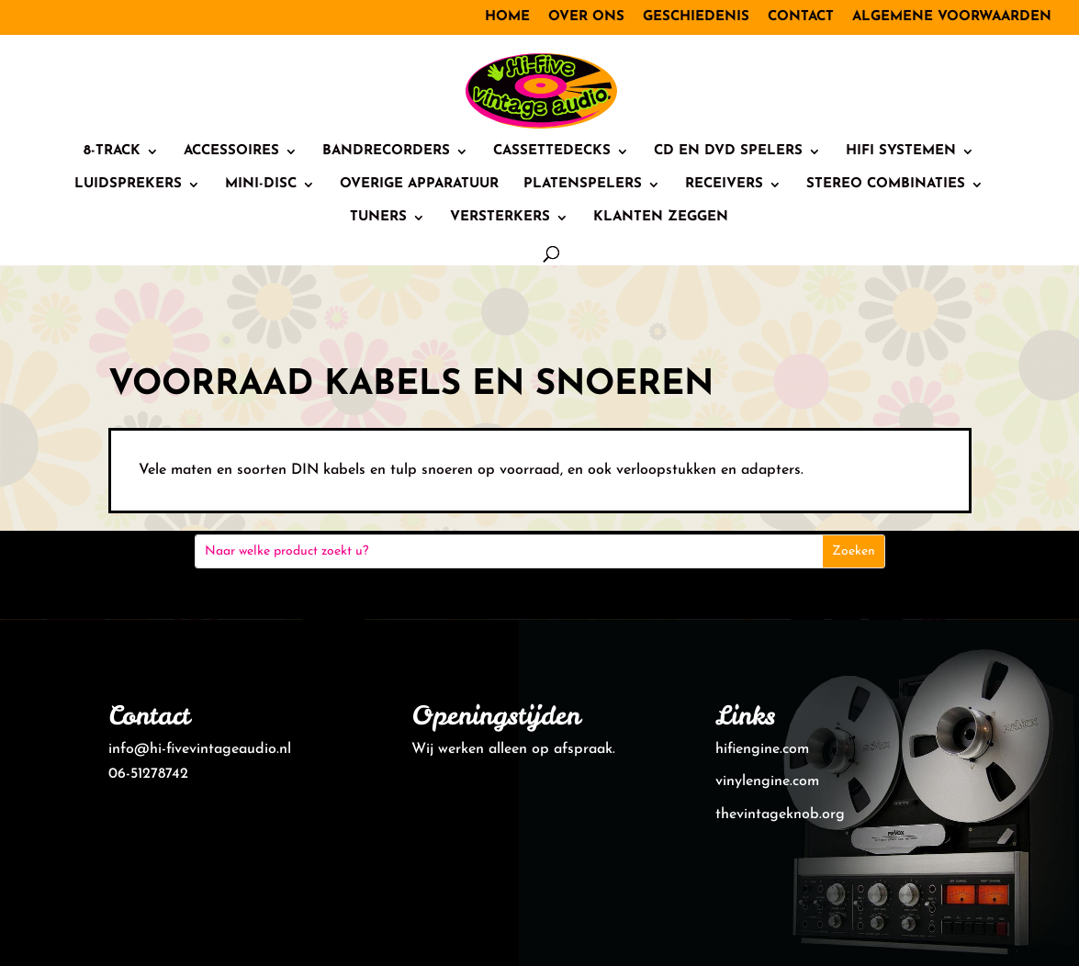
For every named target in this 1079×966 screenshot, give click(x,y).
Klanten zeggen (660, 217)
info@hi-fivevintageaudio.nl (199, 749)
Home (507, 17)
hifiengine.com (762, 749)
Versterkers (500, 217)
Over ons (586, 17)
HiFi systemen (901, 151)
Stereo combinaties (885, 184)
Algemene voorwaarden (951, 17)
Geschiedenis (696, 17)
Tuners (378, 217)
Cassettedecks (552, 151)
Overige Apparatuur (419, 184)
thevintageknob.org (780, 814)
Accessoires (231, 151)
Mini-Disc (261, 184)
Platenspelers (582, 184)
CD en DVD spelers (728, 151)
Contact (801, 17)
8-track (112, 151)
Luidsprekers (128, 184)
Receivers (724, 184)
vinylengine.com (767, 781)
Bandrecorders (386, 151)
